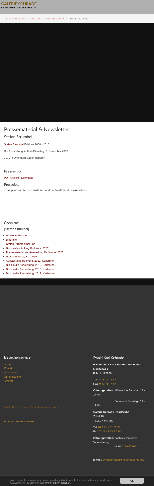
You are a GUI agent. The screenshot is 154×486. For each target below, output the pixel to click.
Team (7, 365)
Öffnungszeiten (13, 377)
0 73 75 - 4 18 (107, 380)
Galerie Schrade (14, 18)
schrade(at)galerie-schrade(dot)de (123, 460)
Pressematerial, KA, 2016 (21, 257)
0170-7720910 (130, 447)
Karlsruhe (35, 18)
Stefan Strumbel (13, 144)
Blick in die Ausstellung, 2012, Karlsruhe (30, 265)
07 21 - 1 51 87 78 (109, 432)
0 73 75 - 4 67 (107, 384)
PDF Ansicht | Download (18, 177)
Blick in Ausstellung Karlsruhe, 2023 (27, 249)
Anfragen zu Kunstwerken (19, 422)
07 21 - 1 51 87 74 (109, 428)
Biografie (11, 240)
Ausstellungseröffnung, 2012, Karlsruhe (30, 261)
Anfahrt (8, 381)
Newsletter (10, 373)
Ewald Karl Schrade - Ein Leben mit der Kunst (32, 408)
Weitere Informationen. (58, 482)
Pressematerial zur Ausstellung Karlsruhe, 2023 (34, 253)
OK (132, 480)
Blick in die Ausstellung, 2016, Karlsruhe (30, 270)
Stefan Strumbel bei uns (20, 244)
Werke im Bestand (17, 236)
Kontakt (8, 369)
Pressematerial (55, 18)
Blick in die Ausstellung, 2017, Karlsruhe (30, 274)
